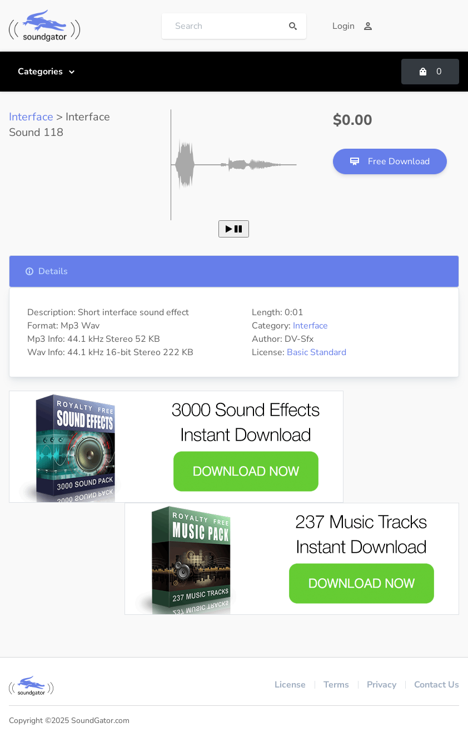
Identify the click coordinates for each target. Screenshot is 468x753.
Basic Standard (316, 352)
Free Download (390, 161)
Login (352, 26)
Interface (31, 116)
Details (46, 271)
